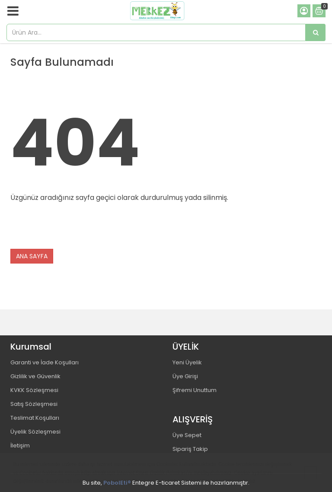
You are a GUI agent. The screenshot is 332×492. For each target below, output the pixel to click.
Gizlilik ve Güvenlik (35, 376)
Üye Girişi (185, 376)
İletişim (20, 445)
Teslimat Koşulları (34, 418)
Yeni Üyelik (187, 362)
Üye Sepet (186, 435)
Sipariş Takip (190, 449)
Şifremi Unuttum (194, 390)
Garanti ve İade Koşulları (44, 362)
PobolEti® (117, 483)
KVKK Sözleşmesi (34, 390)
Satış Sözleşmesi (33, 404)
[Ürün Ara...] (316, 32)
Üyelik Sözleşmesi (35, 432)
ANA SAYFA (32, 256)
